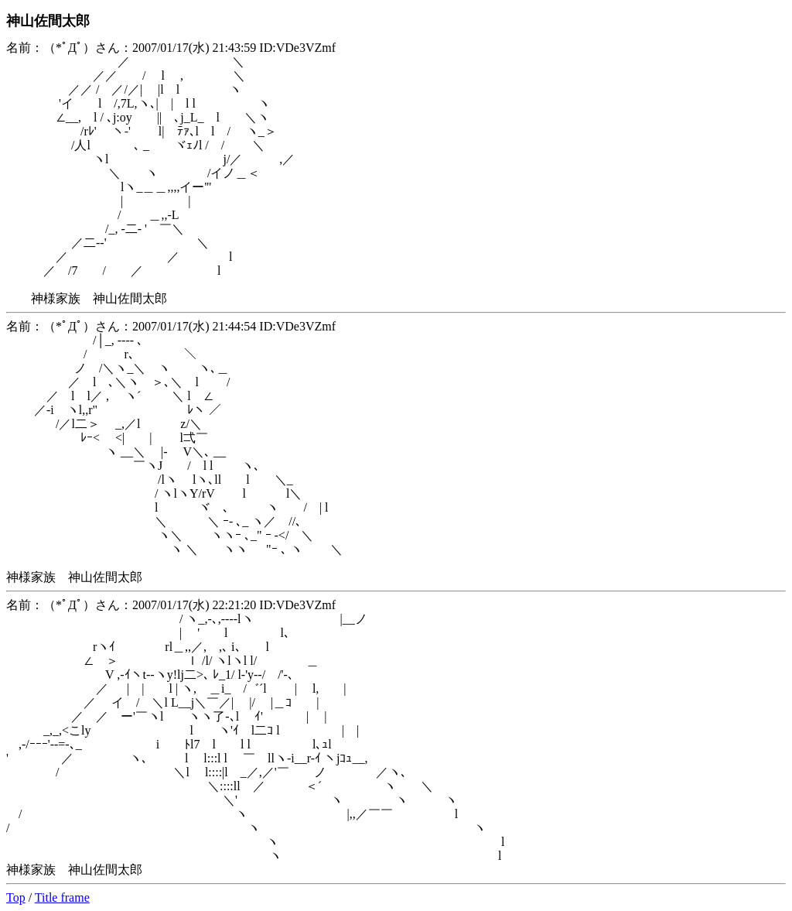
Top (16, 897)
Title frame (62, 897)
